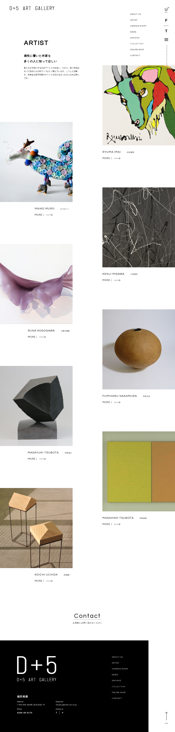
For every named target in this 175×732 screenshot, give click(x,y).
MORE (111, 158)
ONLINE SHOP (137, 50)
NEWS (133, 32)
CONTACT (135, 55)
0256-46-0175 (24, 712)
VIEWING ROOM (138, 26)
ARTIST (134, 20)
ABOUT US (135, 14)
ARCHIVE (134, 38)
